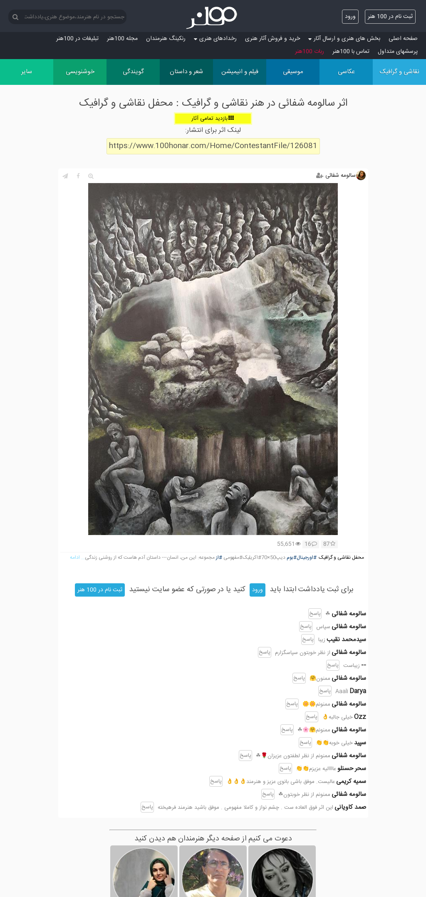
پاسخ (315, 613)
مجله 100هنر (122, 39)
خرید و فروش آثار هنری (272, 39)
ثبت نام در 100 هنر (390, 17)
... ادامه (77, 558)
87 (329, 544)
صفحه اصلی (403, 39)
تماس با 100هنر (350, 52)
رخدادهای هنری (215, 39)
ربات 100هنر (309, 52)
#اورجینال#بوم (302, 558)
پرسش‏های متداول (398, 52)
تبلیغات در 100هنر (77, 39)
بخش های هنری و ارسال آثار (344, 39)
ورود (350, 17)
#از (219, 558)
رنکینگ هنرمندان (166, 39)
